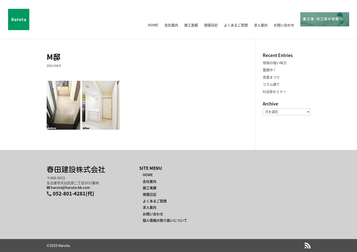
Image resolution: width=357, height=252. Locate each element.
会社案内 (171, 25)
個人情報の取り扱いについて (165, 220)
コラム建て (271, 84)
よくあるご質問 (236, 25)
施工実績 (191, 25)
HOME (153, 25)
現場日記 (211, 25)
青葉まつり (271, 77)
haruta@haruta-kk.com (70, 187)
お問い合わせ (284, 25)
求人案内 (261, 25)
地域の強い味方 (275, 62)
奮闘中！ (269, 69)
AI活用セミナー (274, 91)
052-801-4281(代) (73, 193)
